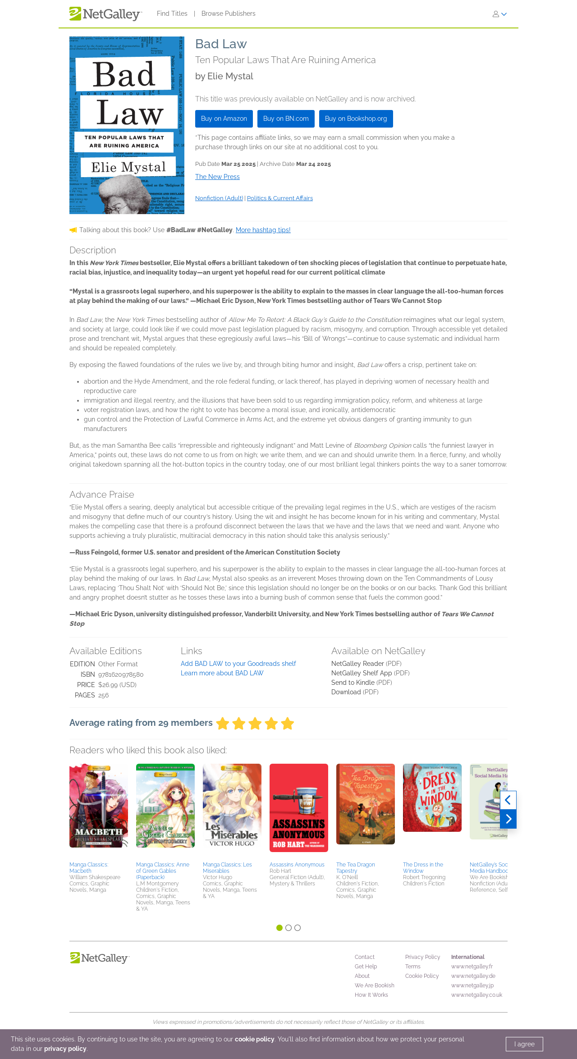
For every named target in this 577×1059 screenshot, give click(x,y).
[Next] (508, 819)
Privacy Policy (422, 957)
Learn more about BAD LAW (222, 673)
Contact (365, 957)
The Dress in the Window (423, 868)
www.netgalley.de (473, 976)
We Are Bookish (374, 985)
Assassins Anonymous (297, 865)
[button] (98, 811)
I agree (524, 1044)
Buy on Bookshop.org (356, 118)
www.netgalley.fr (472, 966)
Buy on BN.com (286, 118)
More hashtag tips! (263, 230)
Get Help (366, 966)
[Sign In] (500, 14)
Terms (413, 966)
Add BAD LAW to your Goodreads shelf (238, 663)
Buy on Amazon (224, 118)
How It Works (371, 995)
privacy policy (65, 1048)
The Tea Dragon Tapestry (355, 868)
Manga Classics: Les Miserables (227, 868)
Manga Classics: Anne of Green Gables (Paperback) (162, 871)
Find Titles (172, 13)
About (362, 976)
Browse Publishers (228, 13)
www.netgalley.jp (472, 985)
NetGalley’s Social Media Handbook (491, 868)
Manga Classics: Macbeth (88, 868)
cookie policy (255, 1039)
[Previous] (508, 800)
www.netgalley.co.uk (476, 995)
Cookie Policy (422, 976)
